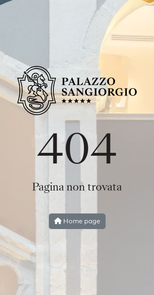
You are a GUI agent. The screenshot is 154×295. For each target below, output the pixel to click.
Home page (77, 221)
